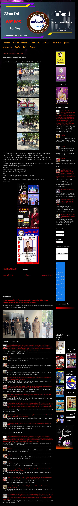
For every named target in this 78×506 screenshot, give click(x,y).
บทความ (59, 232)
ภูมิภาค (66, 43)
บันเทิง (17, 47)
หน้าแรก (7, 43)
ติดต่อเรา (33, 47)
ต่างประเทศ (7, 47)
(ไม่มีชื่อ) (9, 357)
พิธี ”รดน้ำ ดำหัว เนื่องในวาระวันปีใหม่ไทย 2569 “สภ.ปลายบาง (67, 216)
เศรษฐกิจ (46, 43)
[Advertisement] (28, 286)
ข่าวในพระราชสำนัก (20, 43)
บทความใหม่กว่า (8, 275)
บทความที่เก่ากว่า (47, 275)
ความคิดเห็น (60, 235)
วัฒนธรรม (35, 43)
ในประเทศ (56, 43)
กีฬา (24, 47)
